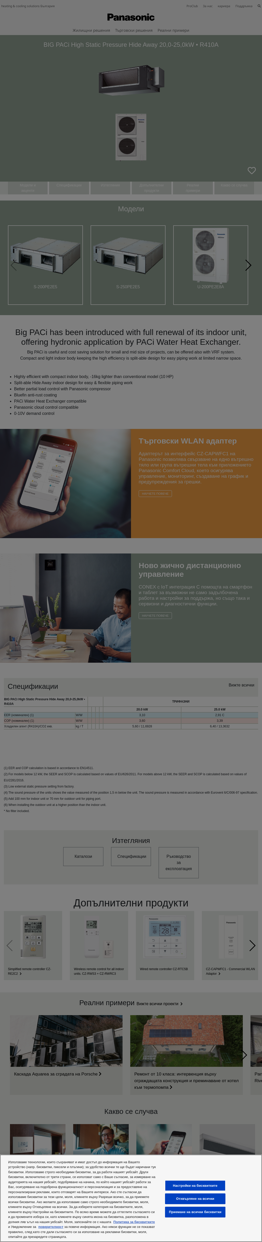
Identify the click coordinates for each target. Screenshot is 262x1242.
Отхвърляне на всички (195, 1199)
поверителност (50, 1227)
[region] (131, 1198)
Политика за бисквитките (134, 1222)
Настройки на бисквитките (195, 1186)
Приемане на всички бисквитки (195, 1212)
